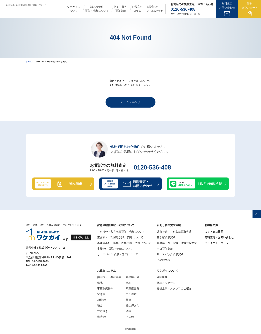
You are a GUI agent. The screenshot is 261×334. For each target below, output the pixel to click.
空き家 (101, 294)
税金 (100, 305)
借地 (100, 282)
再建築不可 (132, 277)
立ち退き (102, 311)
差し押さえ (132, 305)
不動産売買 (132, 288)
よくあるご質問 (155, 11)
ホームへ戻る (130, 102)
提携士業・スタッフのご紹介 (174, 288)
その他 (130, 316)
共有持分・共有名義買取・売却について (121, 231)
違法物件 (102, 316)
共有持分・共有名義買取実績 (174, 231)
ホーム (29, 61)
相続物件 (102, 299)
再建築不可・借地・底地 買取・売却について (124, 243)
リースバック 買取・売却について (117, 254)
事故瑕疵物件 (105, 288)
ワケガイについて (73, 8)
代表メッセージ (166, 282)
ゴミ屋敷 (131, 294)
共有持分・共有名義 (109, 277)
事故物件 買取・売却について (114, 248)
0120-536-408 (183, 9)
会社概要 (162, 277)
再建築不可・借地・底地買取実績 (177, 243)
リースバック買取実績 (170, 254)
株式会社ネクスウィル (52, 247)
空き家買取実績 (166, 237)
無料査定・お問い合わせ (219, 237)
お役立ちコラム (137, 8)
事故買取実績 (165, 248)
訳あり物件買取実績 (120, 8)
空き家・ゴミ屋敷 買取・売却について (120, 237)
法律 (128, 311)
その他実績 (163, 260)
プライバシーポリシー (218, 243)
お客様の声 (152, 6)
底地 (128, 282)
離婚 (128, 299)
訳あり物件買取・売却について (97, 8)
